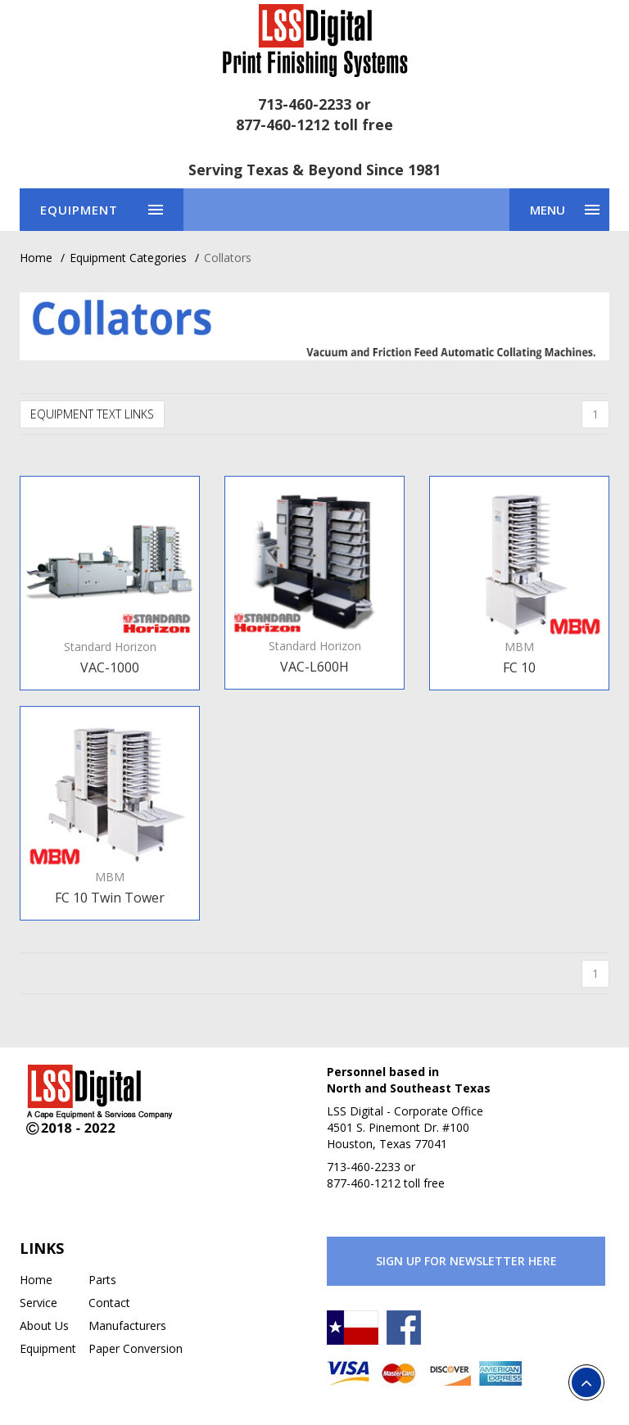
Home (36, 257)
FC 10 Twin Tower (110, 898)
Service (38, 1302)
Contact (109, 1302)
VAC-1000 (109, 667)
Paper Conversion (135, 1348)
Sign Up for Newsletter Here (466, 1261)
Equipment (48, 1348)
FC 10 (519, 667)
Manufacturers (127, 1325)
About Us (44, 1325)
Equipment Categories (128, 257)
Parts (102, 1279)
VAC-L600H (314, 667)
